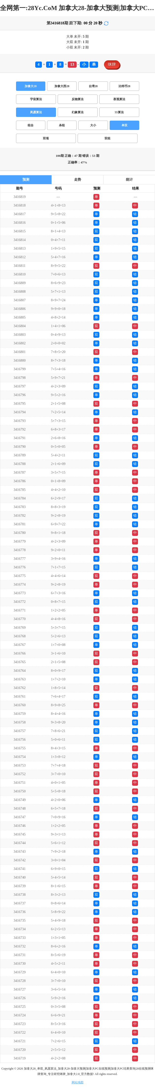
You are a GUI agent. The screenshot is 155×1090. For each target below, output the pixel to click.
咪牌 (112, 64)
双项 (46, 138)
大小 (93, 125)
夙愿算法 (36, 112)
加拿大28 (30, 86)
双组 (107, 138)
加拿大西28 (61, 86)
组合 (31, 125)
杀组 (62, 125)
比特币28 (124, 86)
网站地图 (78, 1082)
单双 (124, 125)
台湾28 (93, 86)
